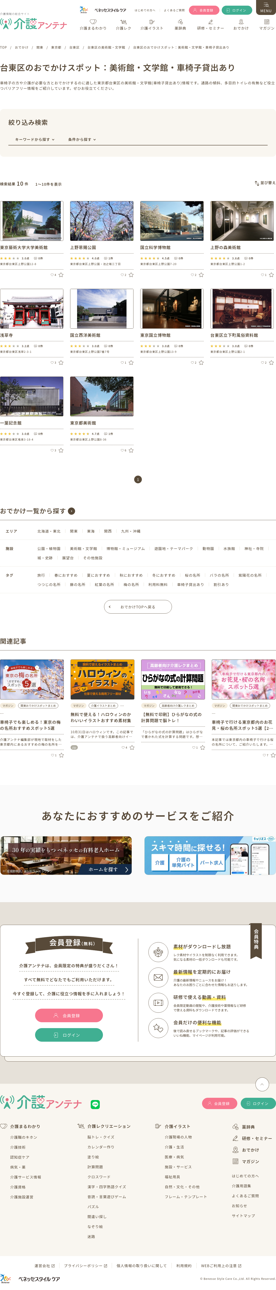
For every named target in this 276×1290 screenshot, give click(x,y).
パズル (93, 1206)
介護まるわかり (20, 1126)
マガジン (245, 1161)
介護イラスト (173, 1126)
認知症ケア (20, 1157)
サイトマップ (243, 1215)
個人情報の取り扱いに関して (142, 1265)
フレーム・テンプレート (186, 1196)
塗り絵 (93, 1157)
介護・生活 (174, 1147)
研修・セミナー (252, 1138)
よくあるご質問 (174, 10)
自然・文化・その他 (182, 1186)
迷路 (91, 1236)
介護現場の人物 (178, 1137)
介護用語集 (241, 1185)
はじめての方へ (145, 10)
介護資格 (18, 1187)
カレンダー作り (101, 1147)
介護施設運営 (21, 1197)
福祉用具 (172, 1176)
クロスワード (99, 1176)
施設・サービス (178, 1166)
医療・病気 (174, 1157)
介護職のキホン (23, 1137)
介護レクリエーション (104, 1126)
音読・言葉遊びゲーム (107, 1196)
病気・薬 (18, 1167)
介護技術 (18, 1147)
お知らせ (239, 1205)
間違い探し (97, 1216)
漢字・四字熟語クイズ (107, 1186)
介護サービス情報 (25, 1177)
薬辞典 (243, 1127)
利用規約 (184, 1265)
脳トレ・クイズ (101, 1137)
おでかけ (245, 1150)
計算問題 (95, 1166)
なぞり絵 (95, 1226)
